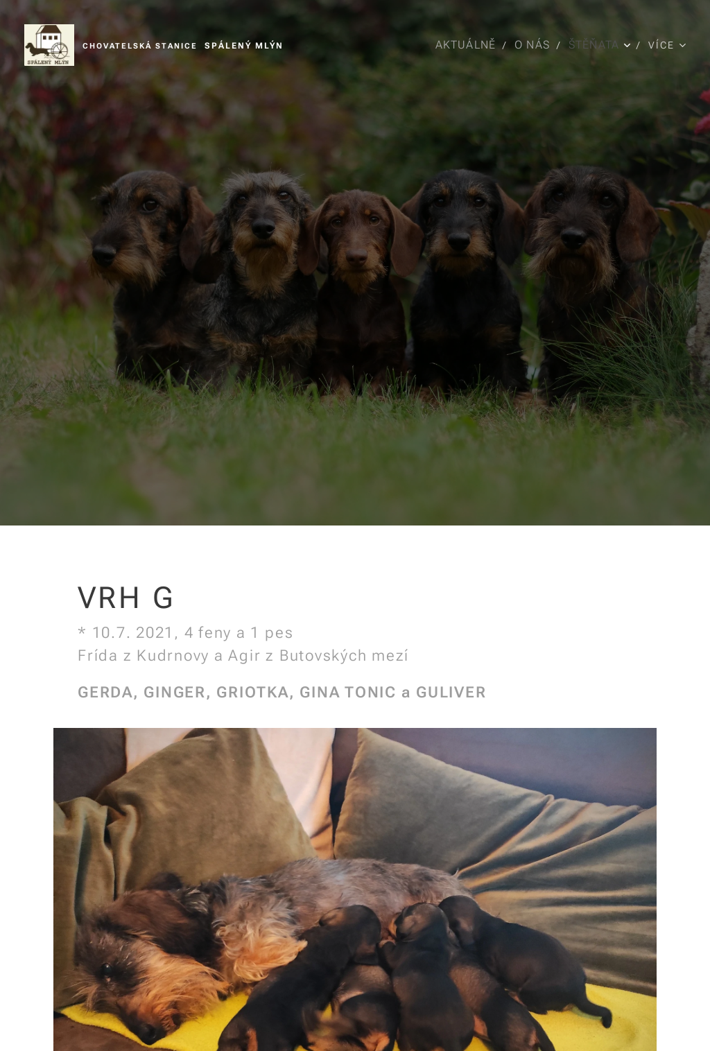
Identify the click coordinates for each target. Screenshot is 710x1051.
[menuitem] (466, 45)
